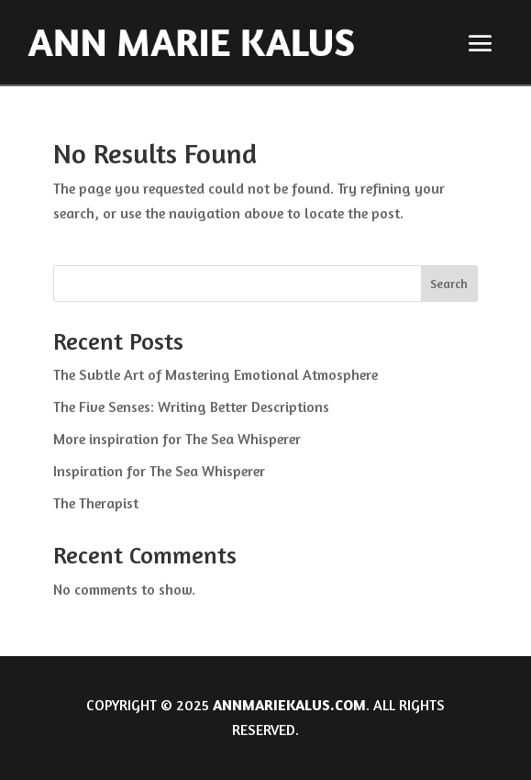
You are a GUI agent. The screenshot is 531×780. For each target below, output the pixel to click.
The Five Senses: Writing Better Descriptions (191, 406)
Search (449, 283)
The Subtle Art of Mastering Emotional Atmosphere (215, 374)
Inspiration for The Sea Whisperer (159, 471)
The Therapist (95, 503)
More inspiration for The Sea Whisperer (177, 438)
